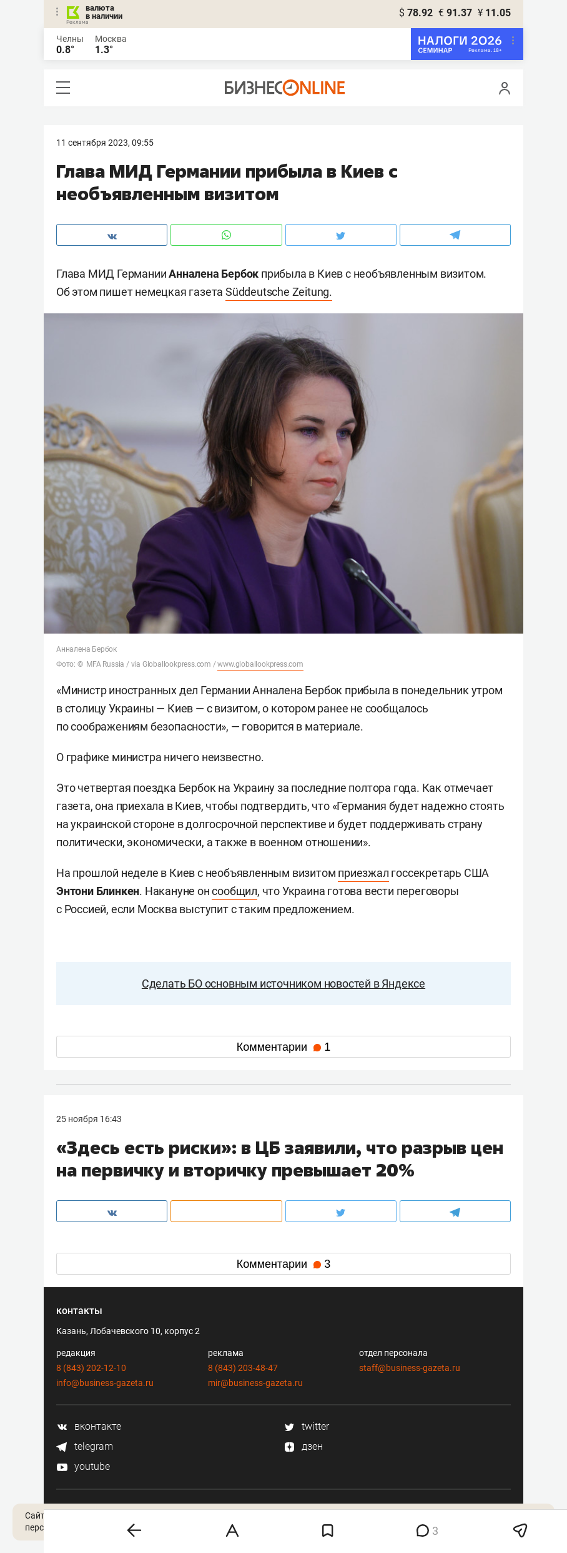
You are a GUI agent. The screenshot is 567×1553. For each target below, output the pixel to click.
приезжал (363, 872)
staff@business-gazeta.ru (409, 1368)
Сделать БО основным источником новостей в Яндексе (283, 983)
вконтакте (88, 1426)
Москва (111, 39)
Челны (70, 39)
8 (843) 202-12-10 (91, 1368)
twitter (306, 1426)
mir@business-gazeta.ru (255, 1383)
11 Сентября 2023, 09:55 (105, 143)
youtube (83, 1466)
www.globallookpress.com (260, 664)
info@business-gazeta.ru (105, 1383)
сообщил (234, 891)
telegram (84, 1446)
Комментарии (283, 1047)
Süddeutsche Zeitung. (278, 291)
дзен (303, 1446)
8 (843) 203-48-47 (243, 1368)
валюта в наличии (104, 12)
